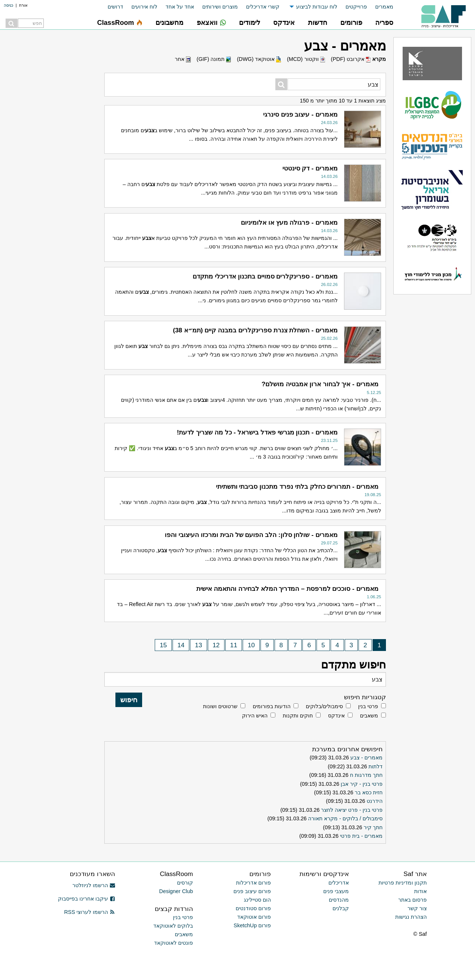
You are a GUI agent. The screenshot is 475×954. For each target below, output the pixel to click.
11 (233, 645)
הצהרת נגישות (411, 917)
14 (180, 645)
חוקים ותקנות (298, 716)
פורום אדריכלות (253, 883)
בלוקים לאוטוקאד (173, 926)
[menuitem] (380, 7)
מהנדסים (339, 900)
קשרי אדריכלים (262, 7)
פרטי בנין (368, 706)
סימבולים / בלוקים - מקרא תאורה (345, 818)
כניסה (8, 5)
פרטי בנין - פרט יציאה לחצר (352, 810)
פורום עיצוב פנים (252, 891)
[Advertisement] (44, 380)
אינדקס (336, 716)
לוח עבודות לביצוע (316, 7)
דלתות (375, 766)
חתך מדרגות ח (366, 775)
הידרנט (375, 801)
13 (198, 645)
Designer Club (176, 891)
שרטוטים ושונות (220, 706)
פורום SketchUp (252, 925)
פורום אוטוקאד (254, 917)
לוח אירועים (144, 7)
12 (216, 645)
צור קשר (417, 908)
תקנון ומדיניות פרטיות (403, 883)
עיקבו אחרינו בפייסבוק (86, 898)
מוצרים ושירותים (220, 7)
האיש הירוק (255, 716)
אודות (420, 891)
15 (163, 645)
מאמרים (384, 7)
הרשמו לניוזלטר (93, 885)
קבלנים (340, 908)
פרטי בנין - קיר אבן (362, 784)
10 (251, 645)
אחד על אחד (180, 7)
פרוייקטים (356, 7)
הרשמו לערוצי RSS (89, 912)
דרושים (115, 7)
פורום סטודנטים (253, 908)
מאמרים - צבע (366, 758)
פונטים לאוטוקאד (173, 943)
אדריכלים (338, 883)
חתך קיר (373, 827)
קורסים (185, 883)
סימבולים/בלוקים (324, 706)
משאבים (369, 716)
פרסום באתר (412, 900)
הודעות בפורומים (272, 706)
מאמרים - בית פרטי (361, 836)
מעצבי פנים (336, 891)
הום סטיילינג (257, 900)
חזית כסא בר (369, 792)
